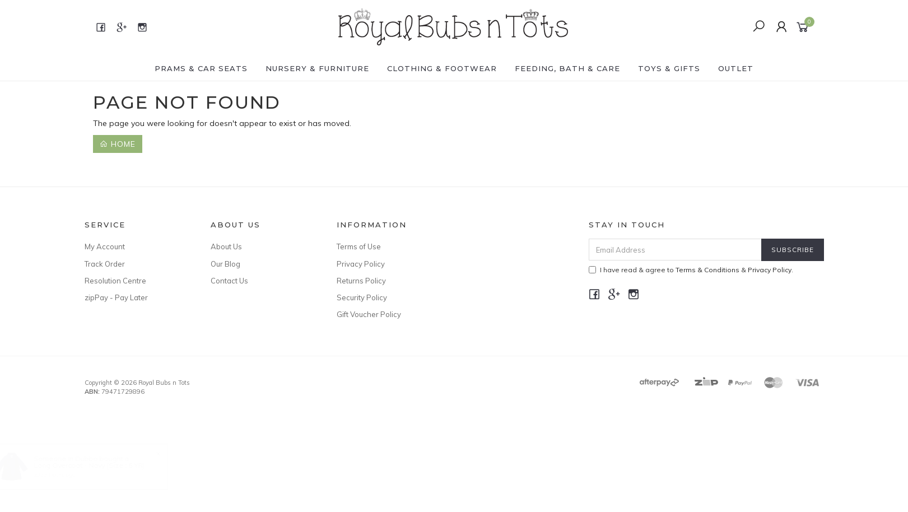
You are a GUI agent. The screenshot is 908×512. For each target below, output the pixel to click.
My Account (105, 246)
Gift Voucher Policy (369, 314)
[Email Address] (675, 249)
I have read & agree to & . (691, 270)
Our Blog (225, 263)
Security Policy (362, 297)
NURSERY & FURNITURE (317, 68)
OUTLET (735, 68)
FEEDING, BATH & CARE (567, 68)
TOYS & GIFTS (669, 68)
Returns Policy (361, 280)
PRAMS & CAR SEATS (201, 68)
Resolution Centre (115, 280)
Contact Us (229, 280)
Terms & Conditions (707, 270)
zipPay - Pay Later (116, 297)
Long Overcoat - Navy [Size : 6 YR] (100, 465)
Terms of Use (359, 246)
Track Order (105, 263)
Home (118, 144)
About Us (226, 246)
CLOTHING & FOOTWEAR (442, 68)
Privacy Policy (361, 263)
